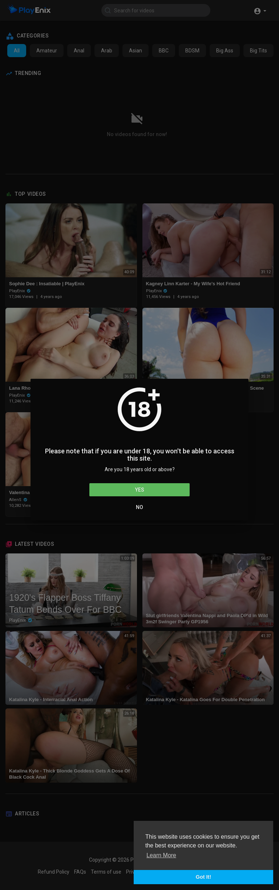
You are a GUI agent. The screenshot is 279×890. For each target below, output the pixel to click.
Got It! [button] (203, 877)
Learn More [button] (161, 855)
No (139, 507)
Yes (139, 490)
